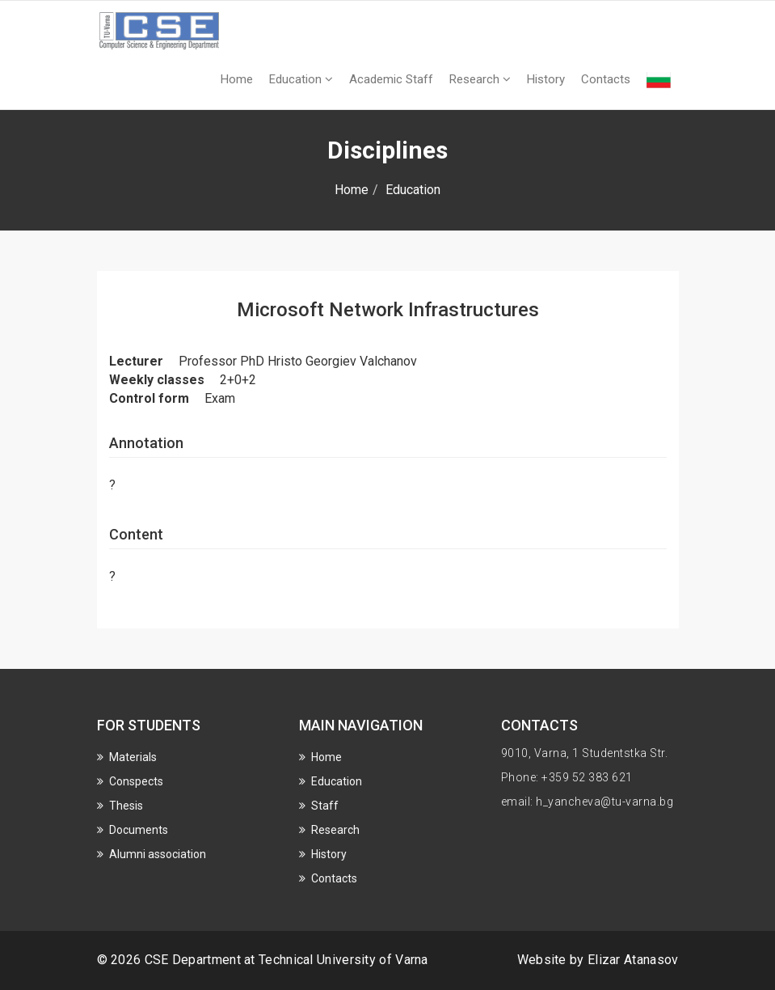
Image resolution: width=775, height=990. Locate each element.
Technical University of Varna (343, 959)
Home (237, 79)
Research (480, 79)
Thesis (126, 805)
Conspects (136, 781)
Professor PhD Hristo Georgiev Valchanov (298, 361)
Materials (133, 757)
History (546, 79)
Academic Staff (391, 79)
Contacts (605, 79)
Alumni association (157, 854)
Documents (138, 829)
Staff (325, 805)
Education (301, 79)
